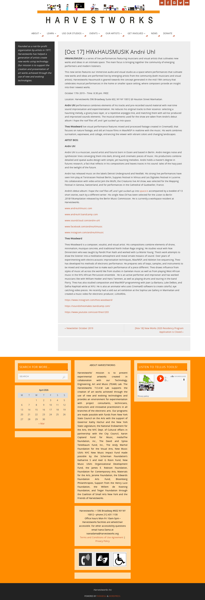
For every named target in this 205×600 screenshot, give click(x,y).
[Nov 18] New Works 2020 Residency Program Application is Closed (159, 330)
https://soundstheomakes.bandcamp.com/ (87, 306)
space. (143, 190)
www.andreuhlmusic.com (78, 208)
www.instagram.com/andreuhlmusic (84, 232)
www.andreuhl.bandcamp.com (81, 214)
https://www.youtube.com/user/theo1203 (87, 312)
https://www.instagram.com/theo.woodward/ (89, 299)
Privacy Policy (102, 541)
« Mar (42, 423)
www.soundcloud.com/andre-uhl (82, 220)
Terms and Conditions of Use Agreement (101, 537)
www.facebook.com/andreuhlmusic (83, 226)
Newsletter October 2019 (79, 328)
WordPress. (115, 596)
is (147, 190)
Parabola (102, 596)
